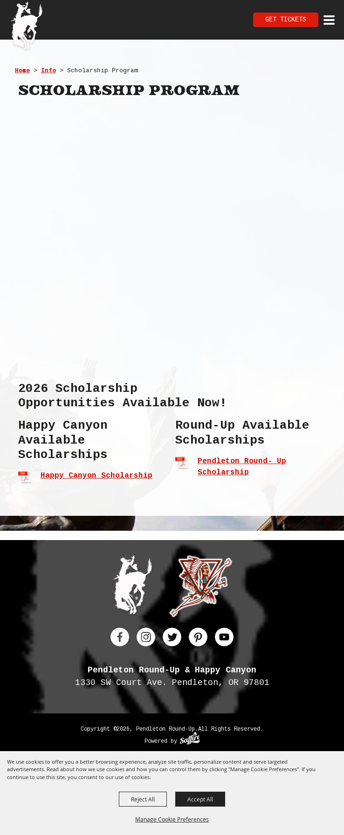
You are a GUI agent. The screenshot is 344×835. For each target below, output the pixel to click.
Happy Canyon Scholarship (96, 476)
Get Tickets (285, 19)
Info (48, 70)
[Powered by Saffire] (190, 739)
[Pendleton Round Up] (26, 27)
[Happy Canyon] (201, 588)
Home (22, 70)
